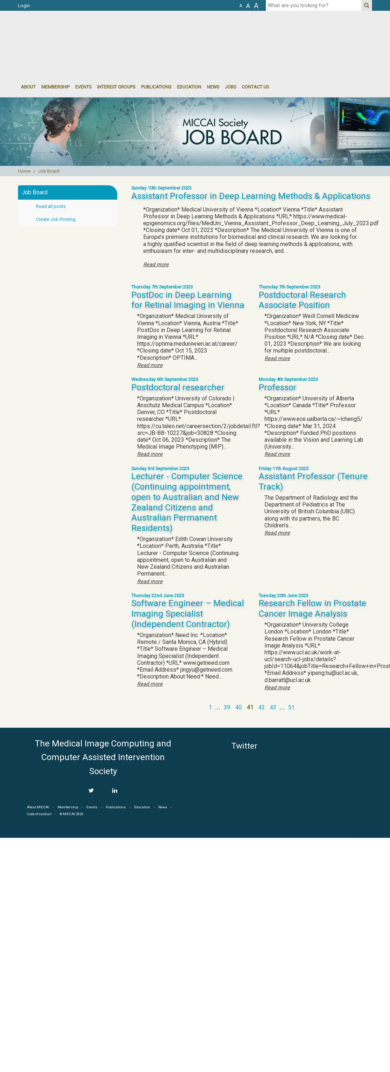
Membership (55, 87)
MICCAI (339, 771)
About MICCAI (38, 807)
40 (238, 707)
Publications (156, 87)
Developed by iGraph (371, 835)
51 (291, 707)
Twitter (244, 746)
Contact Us (255, 87)
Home (24, 171)
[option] (195, 131)
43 (273, 707)
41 (250, 707)
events (83, 87)
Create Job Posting (56, 219)
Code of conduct (39, 814)
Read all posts (51, 206)
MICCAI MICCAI (77, 32)
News (213, 87)
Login (24, 5)
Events (92, 807)
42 (261, 707)
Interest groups (116, 87)
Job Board (48, 171)
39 (227, 707)
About (28, 87)
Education (189, 87)
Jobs (230, 87)
